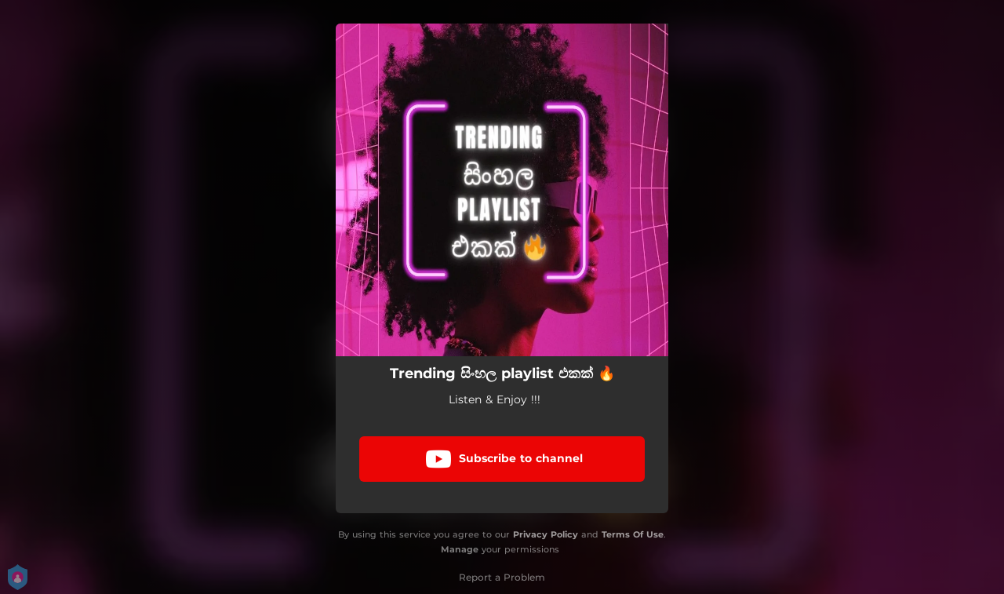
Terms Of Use (633, 534)
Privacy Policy (545, 534)
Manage (459, 549)
